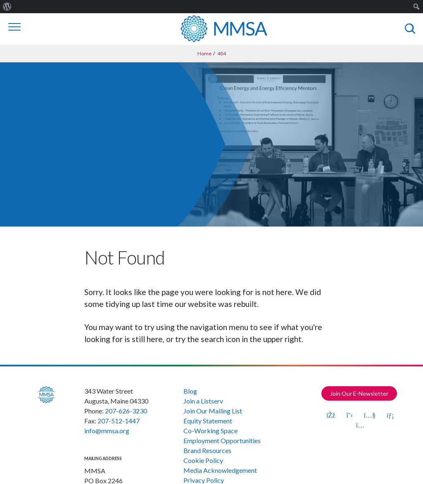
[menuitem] (7, 6)
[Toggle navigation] (14, 27)
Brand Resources (207, 450)
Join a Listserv (203, 401)
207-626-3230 (126, 411)
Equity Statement (207, 421)
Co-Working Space (210, 430)
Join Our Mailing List (212, 411)
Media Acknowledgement (220, 470)
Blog (190, 391)
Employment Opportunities (222, 440)
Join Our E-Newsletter (359, 393)
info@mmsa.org (106, 430)
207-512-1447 (118, 421)
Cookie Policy (203, 460)
